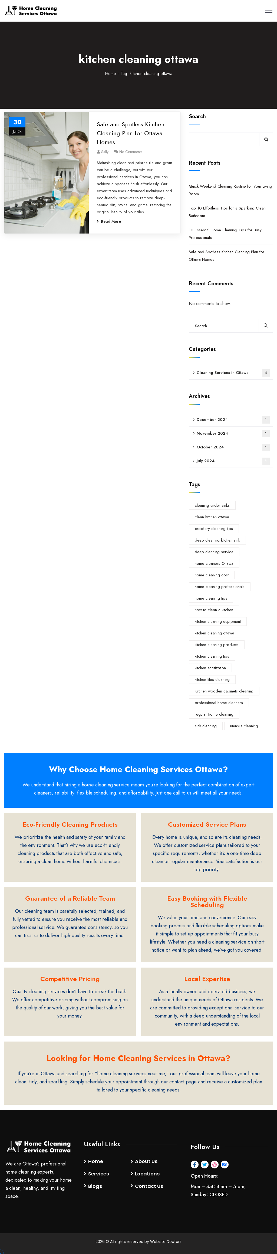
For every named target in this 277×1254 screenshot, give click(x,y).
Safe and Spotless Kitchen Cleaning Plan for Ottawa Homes (130, 133)
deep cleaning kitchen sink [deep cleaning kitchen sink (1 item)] (217, 540)
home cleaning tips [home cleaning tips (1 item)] (211, 598)
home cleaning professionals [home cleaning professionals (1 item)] (220, 587)
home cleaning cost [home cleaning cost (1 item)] (212, 575)
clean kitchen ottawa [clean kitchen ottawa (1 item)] (212, 517)
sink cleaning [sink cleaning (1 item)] (206, 726)
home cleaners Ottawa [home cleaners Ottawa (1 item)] (214, 563)
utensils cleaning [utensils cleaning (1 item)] (244, 726)
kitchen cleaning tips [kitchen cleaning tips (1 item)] (212, 656)
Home (110, 73)
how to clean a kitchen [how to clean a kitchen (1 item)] (214, 610)
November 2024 (233, 433)
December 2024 (233, 420)
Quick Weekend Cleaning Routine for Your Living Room (230, 190)
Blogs (95, 1186)
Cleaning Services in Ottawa (233, 373)
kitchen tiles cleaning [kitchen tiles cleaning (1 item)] (212, 679)
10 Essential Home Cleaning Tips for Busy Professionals (225, 234)
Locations (147, 1173)
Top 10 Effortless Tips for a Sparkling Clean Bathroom (227, 212)
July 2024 (233, 461)
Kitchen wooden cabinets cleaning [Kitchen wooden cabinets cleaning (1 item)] (224, 691)
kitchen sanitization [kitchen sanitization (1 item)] (210, 668)
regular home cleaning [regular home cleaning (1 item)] (214, 714)
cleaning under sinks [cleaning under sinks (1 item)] (212, 505)
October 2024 (233, 447)
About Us (146, 1161)
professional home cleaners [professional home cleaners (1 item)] (219, 703)
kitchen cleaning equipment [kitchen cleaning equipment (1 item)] (218, 621)
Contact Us (149, 1186)
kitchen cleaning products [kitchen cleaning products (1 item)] (217, 645)
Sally (104, 151)
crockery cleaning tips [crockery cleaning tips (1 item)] (214, 529)
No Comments (130, 151)
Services (98, 1173)
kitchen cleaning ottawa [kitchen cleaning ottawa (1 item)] (214, 633)
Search (197, 116)
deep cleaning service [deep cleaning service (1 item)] (214, 552)
